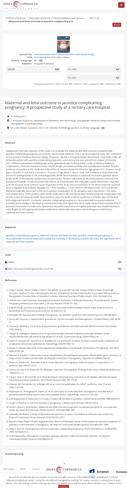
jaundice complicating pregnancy (22, 235)
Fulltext (11, 262)
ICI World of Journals (16, 18)
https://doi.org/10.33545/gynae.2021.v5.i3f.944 (30, 268)
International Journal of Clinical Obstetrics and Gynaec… (57, 18)
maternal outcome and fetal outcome (58, 235)
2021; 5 (94, 18)
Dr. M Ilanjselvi (18, 116)
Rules (23, 468)
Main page (8, 468)
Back (116, 24)
